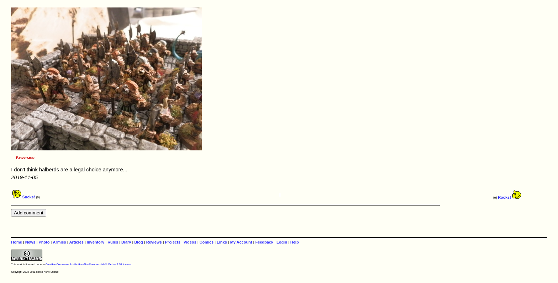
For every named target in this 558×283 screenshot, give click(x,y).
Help (294, 242)
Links (222, 242)
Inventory (95, 242)
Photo (43, 242)
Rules (112, 242)
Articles (76, 242)
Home (16, 242)
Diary (126, 242)
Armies (59, 242)
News (30, 242)
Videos (190, 242)
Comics (207, 242)
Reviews (154, 242)
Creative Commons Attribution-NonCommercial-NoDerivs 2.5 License (88, 264)
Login (282, 242)
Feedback (264, 242)
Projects (172, 242)
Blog (138, 242)
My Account (241, 242)
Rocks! (509, 197)
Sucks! (23, 197)
